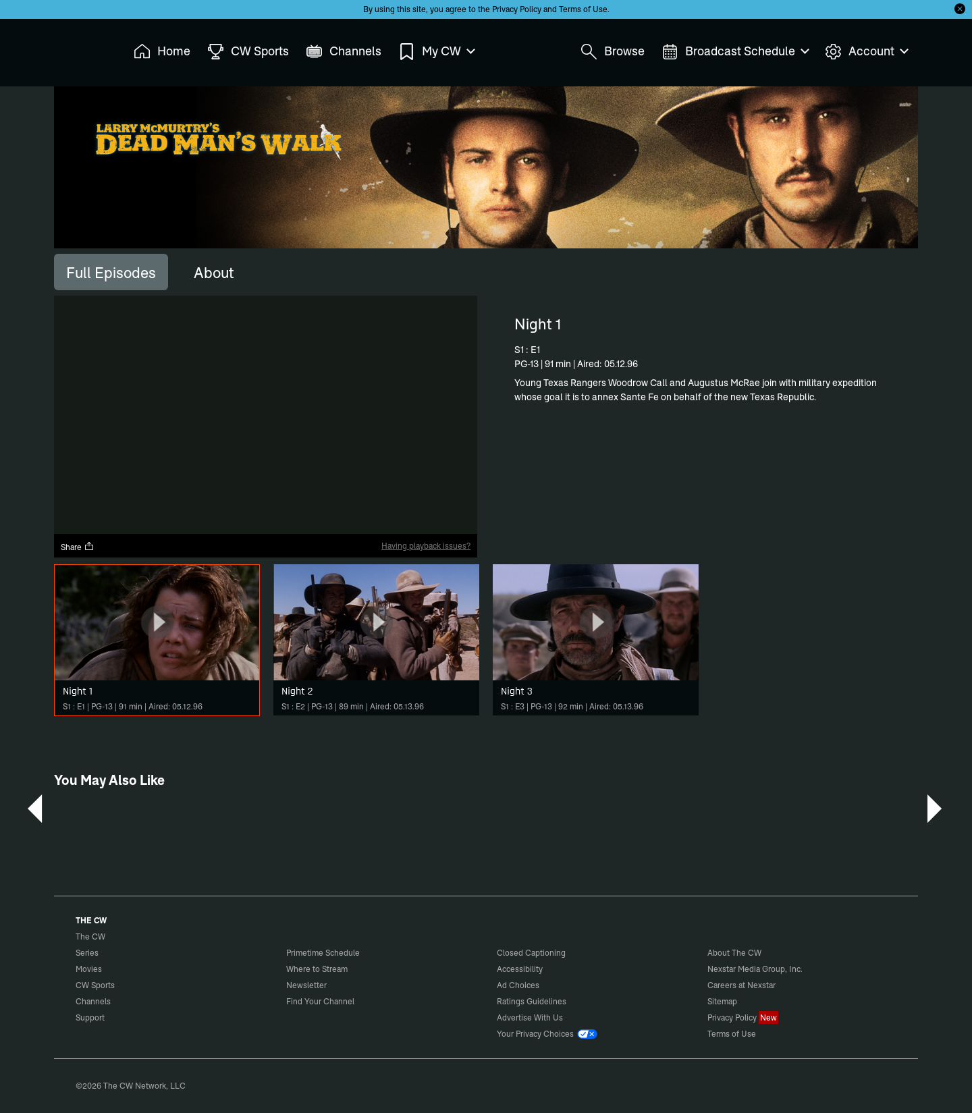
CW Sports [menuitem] (248, 51)
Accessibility (520, 969)
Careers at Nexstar (741, 985)
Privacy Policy (516, 9)
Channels (93, 1001)
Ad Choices (518, 985)
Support (90, 1017)
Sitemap (722, 1001)
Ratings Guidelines (531, 1001)
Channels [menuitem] (343, 51)
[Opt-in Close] (959, 8)
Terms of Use (583, 9)
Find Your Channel (320, 1001)
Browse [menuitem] (612, 51)
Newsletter (306, 985)
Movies (89, 969)
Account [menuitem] (866, 51)
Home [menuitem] (162, 51)
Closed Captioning (531, 953)
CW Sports (95, 985)
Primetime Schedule (323, 953)
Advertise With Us (530, 1017)
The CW (82, 48)
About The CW (734, 953)
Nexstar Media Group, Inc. (755, 969)
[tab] (111, 272)
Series (87, 953)
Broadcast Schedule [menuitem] (735, 51)
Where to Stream (317, 969)
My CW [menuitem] (436, 51)
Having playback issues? (425, 546)
